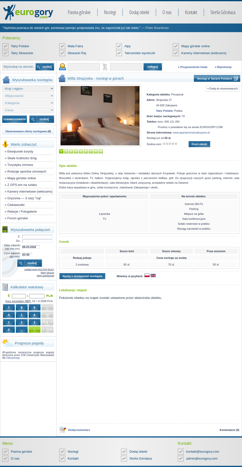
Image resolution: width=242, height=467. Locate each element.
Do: (18, 240)
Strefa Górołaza (222, 12)
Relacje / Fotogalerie (22, 211)
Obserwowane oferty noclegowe (26, 131)
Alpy (127, 46)
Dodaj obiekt (139, 12)
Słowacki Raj (77, 53)
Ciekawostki (15, 205)
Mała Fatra (75, 46)
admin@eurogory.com (202, 458)
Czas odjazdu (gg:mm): (12, 255)
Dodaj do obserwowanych (223, 88)
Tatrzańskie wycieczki (139, 53)
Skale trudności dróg (22, 158)
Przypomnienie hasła (193, 67)
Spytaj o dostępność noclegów (82, 276)
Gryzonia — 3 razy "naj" (24, 198)
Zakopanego (13, 357)
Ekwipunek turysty (20, 151)
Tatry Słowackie (22, 53)
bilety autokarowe (45, 275)
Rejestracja (224, 67)
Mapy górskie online (195, 46)
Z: (19, 236)
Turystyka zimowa (20, 165)
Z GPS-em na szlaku (22, 185)
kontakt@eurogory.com (202, 451)
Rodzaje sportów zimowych (26, 171)
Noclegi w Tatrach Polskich (214, 78)
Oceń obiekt (199, 144)
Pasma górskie (79, 12)
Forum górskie (17, 218)
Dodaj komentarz (79, 429)
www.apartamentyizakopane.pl (191, 132)
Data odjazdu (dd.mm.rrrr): (12, 247)
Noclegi (110, 12)
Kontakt (191, 12)
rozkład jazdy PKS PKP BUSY (39, 269)
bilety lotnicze (47, 272)
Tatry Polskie (20, 46)
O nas (167, 12)
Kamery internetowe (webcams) (203, 53)
